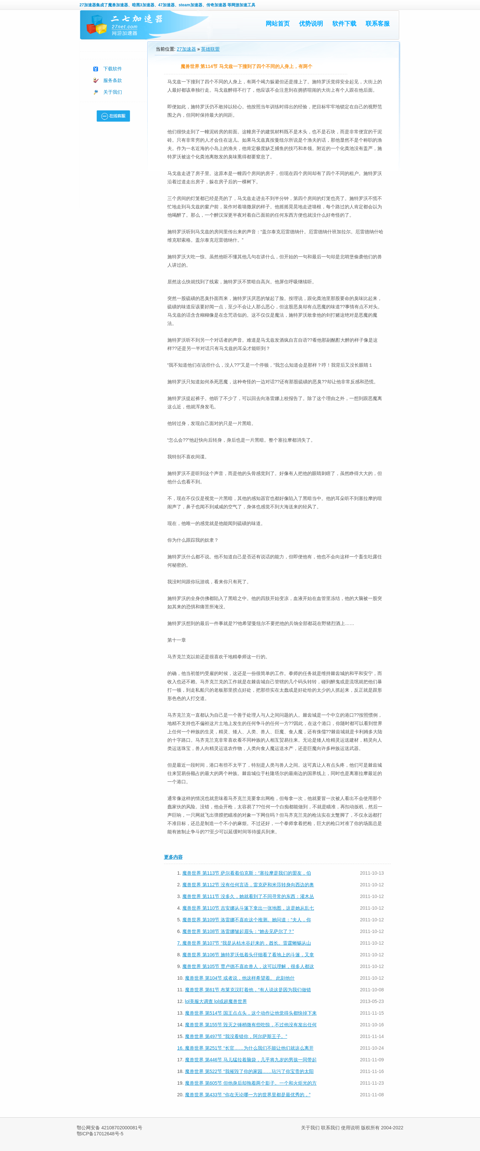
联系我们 (330, 1127)
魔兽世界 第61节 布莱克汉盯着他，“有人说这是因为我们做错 (248, 989)
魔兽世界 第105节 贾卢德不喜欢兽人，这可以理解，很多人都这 (248, 966)
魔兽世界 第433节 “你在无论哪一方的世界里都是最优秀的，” (247, 1094)
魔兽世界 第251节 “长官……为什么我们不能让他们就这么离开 (249, 1048)
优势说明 (311, 23)
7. (180, 943)
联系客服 (378, 23)
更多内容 (173, 857)
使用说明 (350, 1127)
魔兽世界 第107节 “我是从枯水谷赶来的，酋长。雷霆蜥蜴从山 (246, 943)
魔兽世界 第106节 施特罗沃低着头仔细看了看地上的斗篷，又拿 (248, 954)
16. (181, 1048)
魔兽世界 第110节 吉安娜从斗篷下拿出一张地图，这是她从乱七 (248, 908)
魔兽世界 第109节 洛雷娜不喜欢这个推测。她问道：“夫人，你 (246, 919)
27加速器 (88, 5)
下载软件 (112, 68)
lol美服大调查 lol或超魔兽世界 (216, 1001)
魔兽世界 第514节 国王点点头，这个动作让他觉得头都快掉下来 (251, 1013)
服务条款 (112, 80)
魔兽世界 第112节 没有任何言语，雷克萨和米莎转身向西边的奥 (248, 884)
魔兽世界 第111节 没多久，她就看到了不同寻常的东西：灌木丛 (248, 896)
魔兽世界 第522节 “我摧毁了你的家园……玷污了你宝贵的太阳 (249, 1071)
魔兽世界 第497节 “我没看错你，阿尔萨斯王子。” (236, 1036)
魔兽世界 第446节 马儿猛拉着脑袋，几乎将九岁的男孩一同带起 (251, 1059)
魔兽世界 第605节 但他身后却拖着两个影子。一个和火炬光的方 (251, 1083)
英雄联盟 (210, 49)
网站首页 (278, 23)
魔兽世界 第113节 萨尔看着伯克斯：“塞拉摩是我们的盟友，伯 (246, 873)
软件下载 (344, 23)
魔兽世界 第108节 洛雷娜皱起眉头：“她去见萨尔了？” (238, 931)
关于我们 (112, 92)
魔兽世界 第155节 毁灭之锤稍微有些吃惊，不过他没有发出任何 (251, 1024)
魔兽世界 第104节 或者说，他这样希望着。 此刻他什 (240, 978)
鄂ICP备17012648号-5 (100, 1133)
